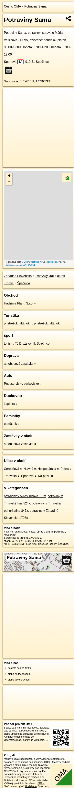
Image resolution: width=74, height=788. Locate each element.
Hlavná (28, 468)
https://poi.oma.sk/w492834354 (20, 265)
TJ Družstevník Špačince (32, 343)
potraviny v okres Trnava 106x (25, 496)
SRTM (41, 783)
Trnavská (10, 476)
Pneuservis (11, 383)
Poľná (64, 468)
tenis (7, 343)
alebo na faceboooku (19, 673)
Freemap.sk (51, 262)
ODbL (47, 762)
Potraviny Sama (35, 6)
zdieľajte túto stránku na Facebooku (26, 729)
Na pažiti (44, 476)
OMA (17, 6)
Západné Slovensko (18, 276)
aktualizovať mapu (25, 531)
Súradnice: (11, 81)
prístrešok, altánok (17, 323)
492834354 (10, 534)
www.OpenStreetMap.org (50, 758)
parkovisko (31, 383)
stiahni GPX (10, 540)
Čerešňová (11, 468)
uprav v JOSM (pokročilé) (51, 531)
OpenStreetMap (31, 262)
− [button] (9, 182)
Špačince (23, 283)
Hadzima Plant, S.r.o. (18, 303)
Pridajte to (31, 786)
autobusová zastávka (18, 363)
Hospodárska (47, 468)
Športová (14, 61)
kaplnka (9, 403)
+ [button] (9, 176)
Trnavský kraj (44, 276)
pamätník (10, 423)
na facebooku (30, 727)
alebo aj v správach (18, 679)
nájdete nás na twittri (19, 667)
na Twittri (40, 730)
